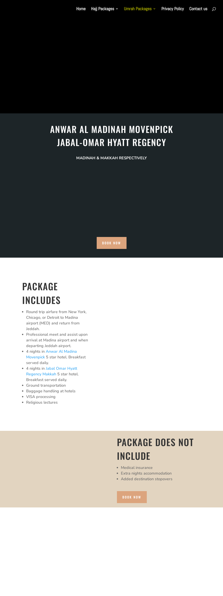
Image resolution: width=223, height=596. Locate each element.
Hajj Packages (102, 9)
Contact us (198, 9)
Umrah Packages (138, 9)
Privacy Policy (172, 9)
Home (81, 9)
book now (111, 242)
